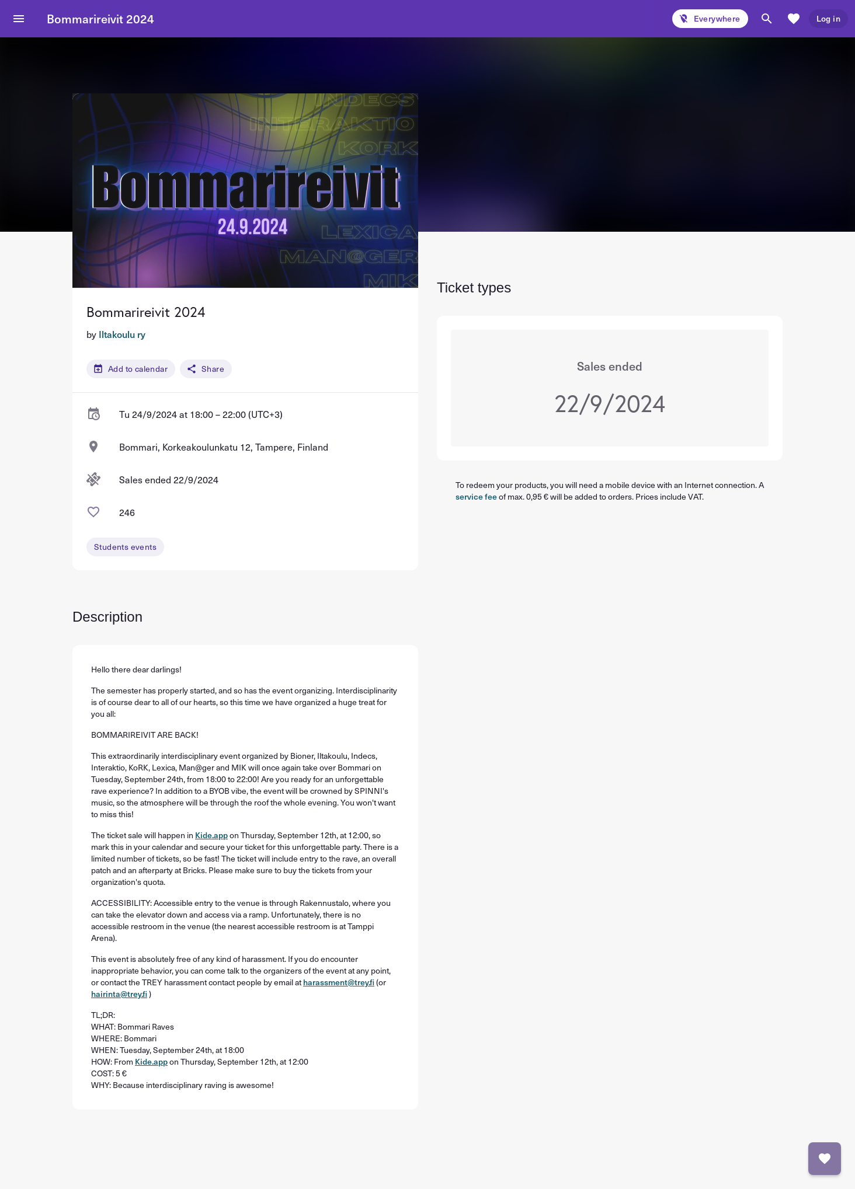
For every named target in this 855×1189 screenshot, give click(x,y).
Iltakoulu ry (122, 334)
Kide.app (211, 835)
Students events (125, 547)
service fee (476, 496)
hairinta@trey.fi (119, 994)
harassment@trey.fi (338, 982)
